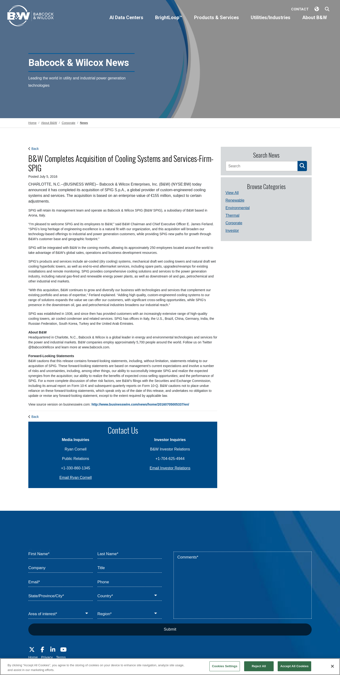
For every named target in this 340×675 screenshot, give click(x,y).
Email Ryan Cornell (76, 478)
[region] (170, 666)
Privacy (47, 657)
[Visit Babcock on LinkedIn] (53, 649)
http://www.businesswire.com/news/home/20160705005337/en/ (140, 404)
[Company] (60, 568)
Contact (300, 9)
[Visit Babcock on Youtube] (63, 649)
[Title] (130, 568)
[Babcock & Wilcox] (30, 17)
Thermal (232, 215)
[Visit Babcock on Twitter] (32, 649)
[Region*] (130, 614)
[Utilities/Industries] (270, 21)
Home (33, 657)
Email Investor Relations (170, 468)
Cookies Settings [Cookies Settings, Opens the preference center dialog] (225, 666)
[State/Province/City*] (60, 596)
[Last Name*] (130, 554)
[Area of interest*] (60, 614)
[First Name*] (60, 554)
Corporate (233, 223)
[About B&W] (314, 21)
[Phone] (130, 582)
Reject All (259, 666)
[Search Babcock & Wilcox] (327, 9)
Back (35, 149)
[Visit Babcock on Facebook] (42, 649)
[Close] (332, 666)
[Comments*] (243, 585)
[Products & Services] (216, 21)
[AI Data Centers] (126, 21)
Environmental (237, 208)
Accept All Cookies (294, 666)
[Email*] (60, 582)
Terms (61, 657)
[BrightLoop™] (168, 21)
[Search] (261, 166)
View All (232, 193)
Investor (232, 231)
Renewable (234, 200)
